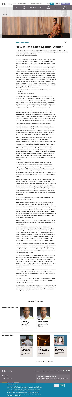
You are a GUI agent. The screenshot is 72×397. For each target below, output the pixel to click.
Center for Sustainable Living (23, 3)
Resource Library (25, 42)
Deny (62, 385)
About (17, 7)
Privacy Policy (18, 395)
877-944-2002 (49, 371)
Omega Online (48, 7)
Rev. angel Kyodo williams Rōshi (29, 55)
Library (56, 7)
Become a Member (65, 3)
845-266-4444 (56, 371)
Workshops (32, 7)
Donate (52, 3)
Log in (48, 3)
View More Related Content (44, 361)
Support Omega (65, 7)
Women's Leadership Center (36, 3)
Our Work (24, 7)
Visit (40, 7)
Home (15, 3)
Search (57, 3)
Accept (56, 385)
